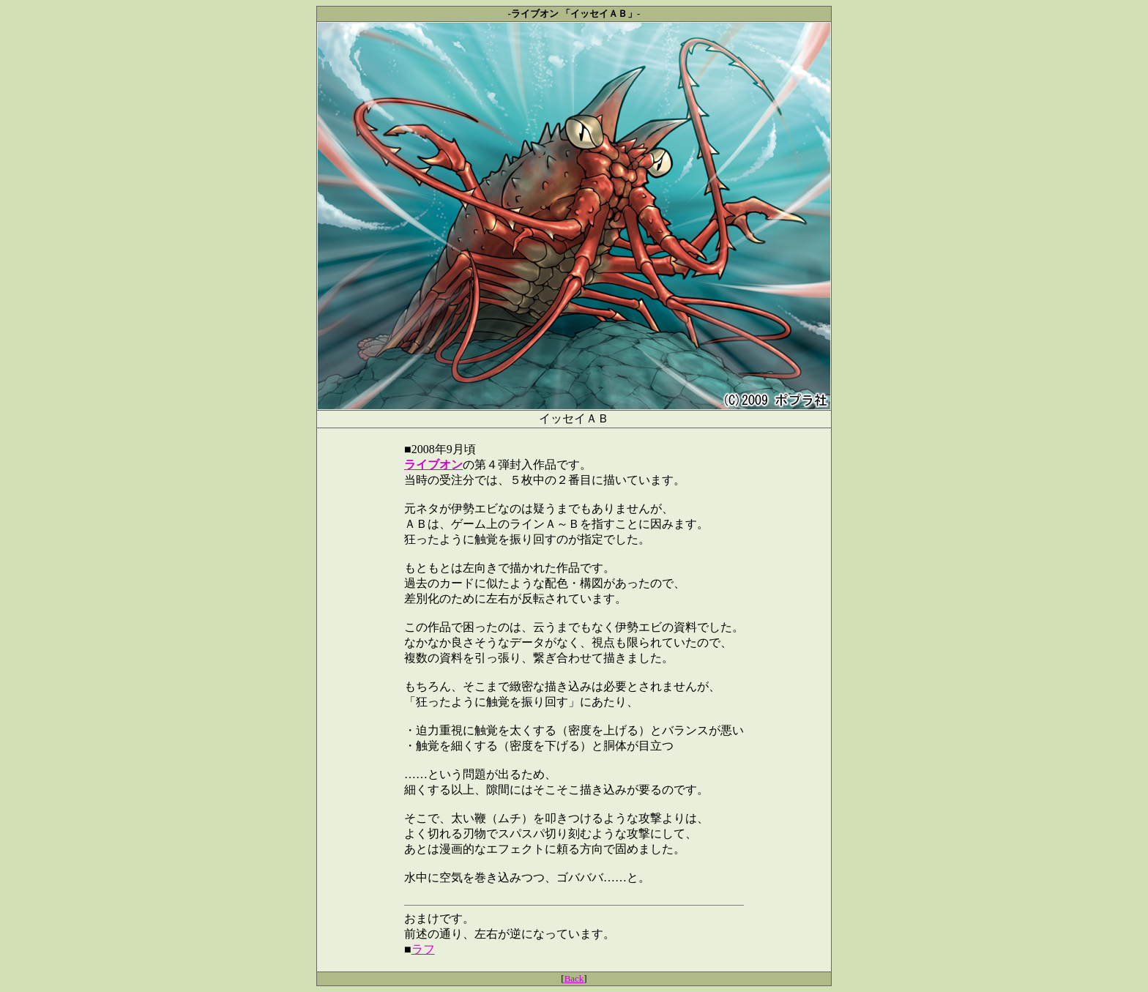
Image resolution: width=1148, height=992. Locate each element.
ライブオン (433, 464)
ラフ (423, 949)
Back (574, 978)
